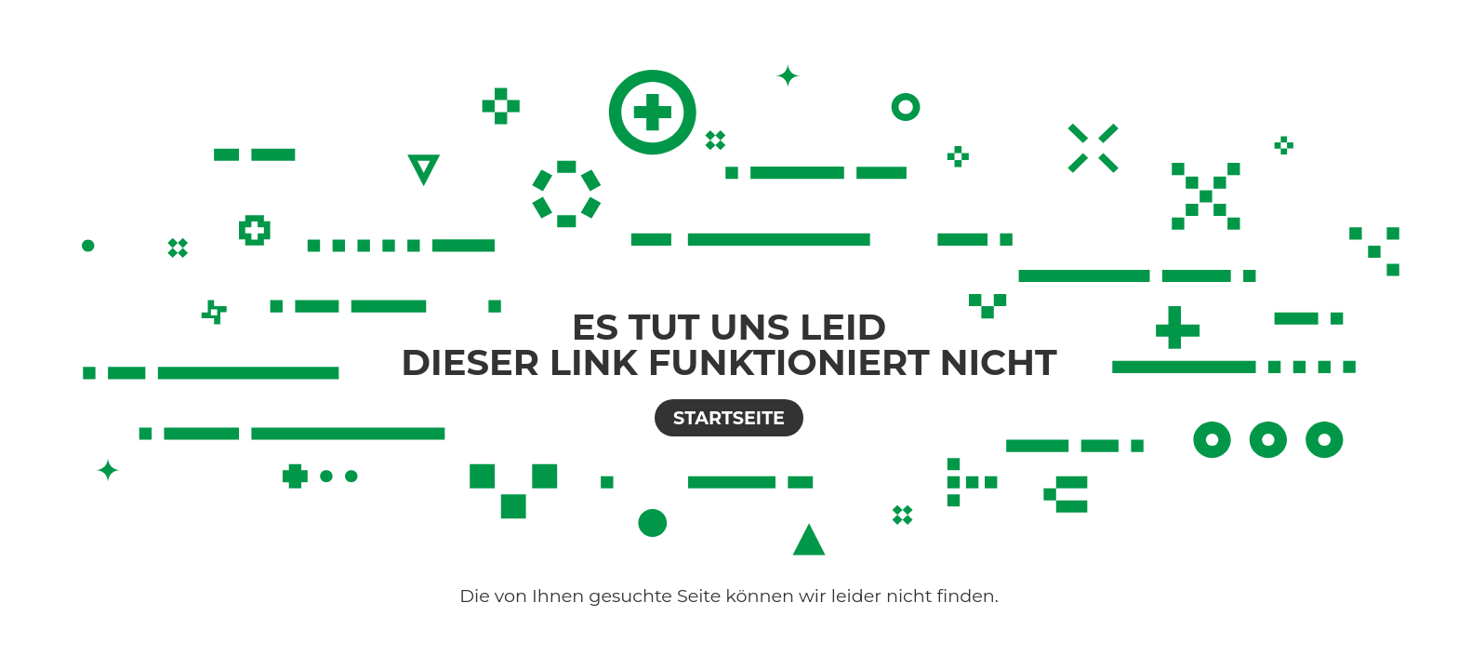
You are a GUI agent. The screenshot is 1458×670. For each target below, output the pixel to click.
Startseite (729, 418)
